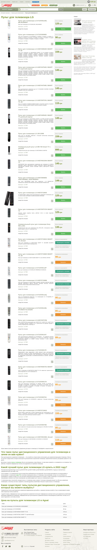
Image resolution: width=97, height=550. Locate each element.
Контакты (28, 1)
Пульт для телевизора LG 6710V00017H (32, 382)
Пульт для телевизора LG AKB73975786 (32, 320)
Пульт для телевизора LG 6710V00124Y (32, 334)
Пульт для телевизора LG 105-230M (31, 133)
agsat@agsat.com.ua (9, 540)
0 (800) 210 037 (12, 534)
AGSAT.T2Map (66, 542)
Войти (84, 9)
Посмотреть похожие (63, 242)
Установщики (66, 538)
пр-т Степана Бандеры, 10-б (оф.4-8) (33, 535)
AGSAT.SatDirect (67, 540)
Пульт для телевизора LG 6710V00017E (32, 350)
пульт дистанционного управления (87, 27)
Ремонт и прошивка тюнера (51, 542)
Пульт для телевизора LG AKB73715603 (32, 192)
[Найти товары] (39, 9)
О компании (48, 534)
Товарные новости (67, 532)
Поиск (60, 9)
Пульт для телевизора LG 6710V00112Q (32, 295)
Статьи (64, 534)
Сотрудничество (49, 536)
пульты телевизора (16, 462)
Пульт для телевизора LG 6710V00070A (32, 397)
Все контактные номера (10, 537)
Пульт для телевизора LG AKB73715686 (32, 280)
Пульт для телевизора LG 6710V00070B (32, 425)
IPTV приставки (87, 536)
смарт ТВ (18, 475)
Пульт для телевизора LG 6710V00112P (32, 268)
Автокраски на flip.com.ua (89, 532)
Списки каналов (67, 536)
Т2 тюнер (85, 538)
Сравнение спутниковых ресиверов (71, 544)
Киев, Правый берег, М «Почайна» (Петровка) (30, 533)
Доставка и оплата (5, 1)
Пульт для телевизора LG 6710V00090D (32, 34)
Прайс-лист (15, 1)
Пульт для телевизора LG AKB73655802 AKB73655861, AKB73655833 (32, 178)
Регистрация (92, 9)
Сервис (21, 1)
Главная (47, 532)
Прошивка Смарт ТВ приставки (52, 544)
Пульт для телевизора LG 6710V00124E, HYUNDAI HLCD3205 (32, 308)
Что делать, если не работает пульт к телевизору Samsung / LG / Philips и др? (89, 41)
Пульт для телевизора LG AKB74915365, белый (35, 437)
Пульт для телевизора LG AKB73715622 (32, 410)
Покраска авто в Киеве (88, 534)
